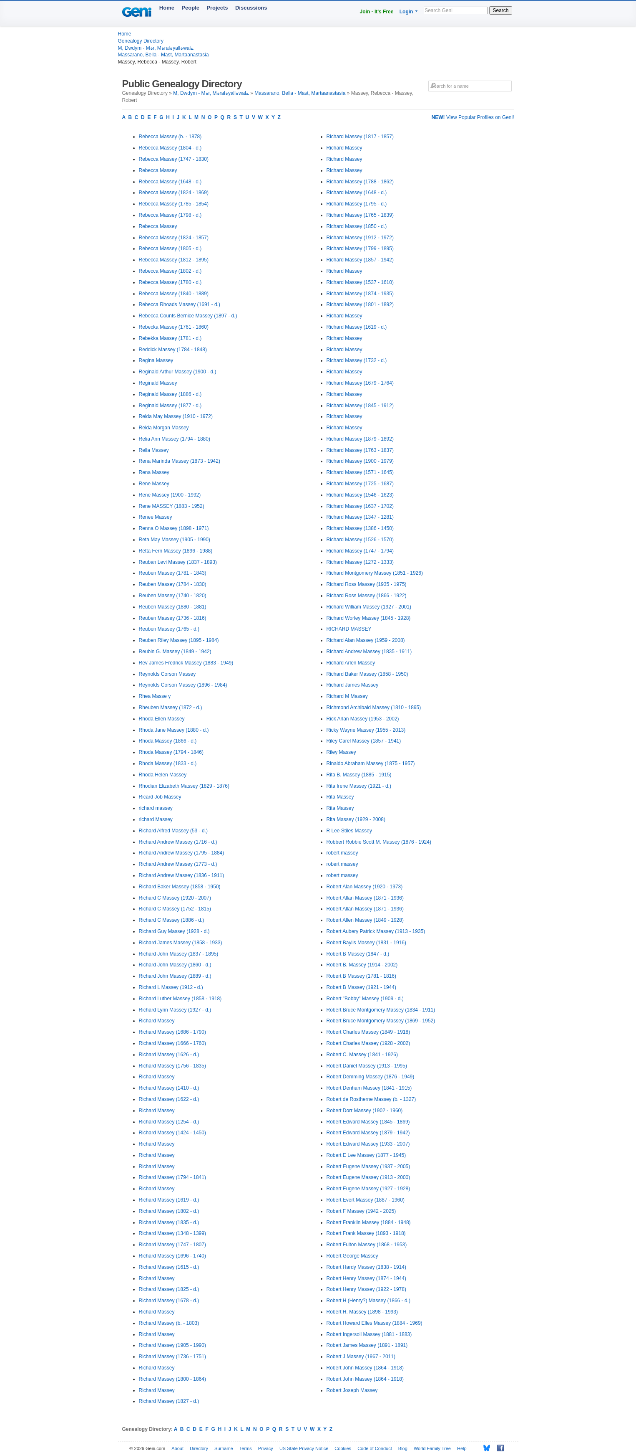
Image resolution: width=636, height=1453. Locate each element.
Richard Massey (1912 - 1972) (360, 238)
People (190, 8)
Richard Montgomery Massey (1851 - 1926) (375, 573)
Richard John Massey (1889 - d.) (175, 976)
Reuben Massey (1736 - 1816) (172, 618)
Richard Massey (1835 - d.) (169, 1222)
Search (500, 10)
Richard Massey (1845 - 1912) (360, 405)
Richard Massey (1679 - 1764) (360, 383)
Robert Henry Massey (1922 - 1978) (366, 1289)
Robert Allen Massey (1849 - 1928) (365, 920)
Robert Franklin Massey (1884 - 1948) (369, 1222)
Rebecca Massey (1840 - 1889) (174, 294)
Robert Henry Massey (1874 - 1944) (366, 1278)
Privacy (265, 1448)
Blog (402, 1448)
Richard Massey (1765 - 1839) (360, 215)
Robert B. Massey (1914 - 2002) (362, 965)
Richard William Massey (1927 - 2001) (369, 607)
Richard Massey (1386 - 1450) (360, 528)
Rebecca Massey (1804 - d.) (170, 148)
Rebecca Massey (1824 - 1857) (174, 238)
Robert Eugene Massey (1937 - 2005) (368, 1166)
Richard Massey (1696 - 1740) (172, 1256)
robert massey (342, 853)
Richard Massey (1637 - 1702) (360, 506)
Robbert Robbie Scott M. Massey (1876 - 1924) (379, 842)
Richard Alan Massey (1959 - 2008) (366, 640)
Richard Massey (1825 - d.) (169, 1289)
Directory (199, 1448)
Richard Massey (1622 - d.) (169, 1099)
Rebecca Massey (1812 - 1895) (174, 260)
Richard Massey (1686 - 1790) (172, 1032)
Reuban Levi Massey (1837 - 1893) (178, 562)
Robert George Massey (352, 1256)
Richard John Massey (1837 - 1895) (179, 954)
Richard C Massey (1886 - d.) (171, 920)
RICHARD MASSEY (349, 629)
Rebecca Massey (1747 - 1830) (174, 159)
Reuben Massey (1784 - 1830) (172, 584)
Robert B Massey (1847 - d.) (358, 954)
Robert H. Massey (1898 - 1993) (362, 1312)
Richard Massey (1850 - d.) (357, 226)
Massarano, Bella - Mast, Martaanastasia (163, 55)
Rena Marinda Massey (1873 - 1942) (179, 461)
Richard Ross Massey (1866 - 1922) (367, 595)
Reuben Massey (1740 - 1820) (172, 595)
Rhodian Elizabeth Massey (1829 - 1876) (184, 786)
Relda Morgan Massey (164, 428)
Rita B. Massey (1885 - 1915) (359, 775)
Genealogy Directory (140, 41)
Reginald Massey (158, 383)
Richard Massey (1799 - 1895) (360, 248)
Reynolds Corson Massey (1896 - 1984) (183, 685)
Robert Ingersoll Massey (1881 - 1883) (369, 1334)
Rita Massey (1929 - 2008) (356, 819)
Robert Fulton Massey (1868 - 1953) (367, 1245)
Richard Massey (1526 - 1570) (360, 540)
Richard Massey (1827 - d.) (169, 1401)
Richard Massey (157, 1021)
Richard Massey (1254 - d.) (169, 1122)
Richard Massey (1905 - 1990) (172, 1345)
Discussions (251, 8)
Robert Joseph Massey (352, 1390)
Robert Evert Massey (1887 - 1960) (366, 1200)
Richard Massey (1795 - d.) (357, 204)
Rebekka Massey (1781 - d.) (170, 338)
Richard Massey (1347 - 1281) (360, 517)
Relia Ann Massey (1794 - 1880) (174, 439)
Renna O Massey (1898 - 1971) (174, 528)
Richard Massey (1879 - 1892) (360, 439)
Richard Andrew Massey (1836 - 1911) (181, 875)
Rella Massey (154, 450)
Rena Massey (154, 472)
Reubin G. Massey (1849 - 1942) (175, 651)
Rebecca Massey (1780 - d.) (170, 282)
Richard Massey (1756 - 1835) (172, 1066)
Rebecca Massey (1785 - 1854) (174, 204)
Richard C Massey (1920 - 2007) (175, 898)
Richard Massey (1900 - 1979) (360, 461)
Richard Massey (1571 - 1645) (360, 472)
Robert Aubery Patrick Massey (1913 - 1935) (376, 931)
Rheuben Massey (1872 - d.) (170, 707)
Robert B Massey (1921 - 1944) (361, 987)
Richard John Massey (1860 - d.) (175, 965)
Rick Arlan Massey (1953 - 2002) (363, 719)
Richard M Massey (347, 696)
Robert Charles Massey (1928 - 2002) (368, 1043)
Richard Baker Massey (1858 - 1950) (180, 887)
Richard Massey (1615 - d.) (169, 1267)
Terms (245, 1448)
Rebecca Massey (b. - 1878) (170, 136)
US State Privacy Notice (303, 1448)
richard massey (156, 808)
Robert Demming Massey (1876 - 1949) (371, 1077)
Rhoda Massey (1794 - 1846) (171, 752)
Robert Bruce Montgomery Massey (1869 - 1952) (381, 1021)
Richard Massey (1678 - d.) (169, 1300)
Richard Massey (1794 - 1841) (172, 1177)
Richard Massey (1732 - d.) (357, 360)
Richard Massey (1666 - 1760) (172, 1043)
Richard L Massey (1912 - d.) (171, 987)
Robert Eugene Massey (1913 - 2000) (368, 1177)
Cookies (342, 1448)
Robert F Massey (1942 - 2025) (361, 1211)
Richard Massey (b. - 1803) (169, 1323)
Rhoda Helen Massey (163, 775)
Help (462, 1448)
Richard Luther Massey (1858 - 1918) (180, 999)
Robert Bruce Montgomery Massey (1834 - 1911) (381, 1010)
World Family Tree (432, 1448)
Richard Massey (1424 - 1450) (172, 1133)
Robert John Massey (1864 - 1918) (365, 1368)
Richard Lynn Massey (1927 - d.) (175, 1010)
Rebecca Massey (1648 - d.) (170, 182)
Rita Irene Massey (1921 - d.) (359, 786)
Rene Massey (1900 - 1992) (170, 495)
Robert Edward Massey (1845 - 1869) (368, 1122)
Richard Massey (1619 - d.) (169, 1200)
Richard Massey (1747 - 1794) (360, 551)
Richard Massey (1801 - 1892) (360, 304)
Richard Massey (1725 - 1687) (360, 484)
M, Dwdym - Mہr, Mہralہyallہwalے (156, 48)
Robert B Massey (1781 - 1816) (361, 976)
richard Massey (156, 819)
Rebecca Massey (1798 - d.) (170, 215)
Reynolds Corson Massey (167, 674)
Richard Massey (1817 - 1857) (360, 136)
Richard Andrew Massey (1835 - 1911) (369, 651)
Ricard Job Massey (160, 797)
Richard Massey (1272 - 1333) (360, 562)
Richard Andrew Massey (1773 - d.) (178, 864)
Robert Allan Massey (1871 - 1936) (365, 898)
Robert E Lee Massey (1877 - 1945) (366, 1155)
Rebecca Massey (158, 170)
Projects (217, 8)
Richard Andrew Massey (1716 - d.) (178, 842)
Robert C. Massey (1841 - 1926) (362, 1054)
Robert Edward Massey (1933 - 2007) (368, 1144)
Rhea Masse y (155, 696)
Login (406, 12)
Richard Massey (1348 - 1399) (172, 1233)
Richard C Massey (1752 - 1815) (175, 909)
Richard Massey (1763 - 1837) (360, 450)
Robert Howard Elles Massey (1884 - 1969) (374, 1323)
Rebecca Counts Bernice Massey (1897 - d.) (188, 316)
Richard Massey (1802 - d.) (169, 1211)
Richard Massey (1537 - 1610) (360, 282)
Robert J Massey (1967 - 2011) (361, 1356)
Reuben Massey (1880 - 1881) (172, 607)
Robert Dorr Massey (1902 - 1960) (365, 1110)
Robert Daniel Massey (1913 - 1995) (367, 1066)
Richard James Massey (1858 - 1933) (180, 943)
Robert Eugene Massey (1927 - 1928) (368, 1189)
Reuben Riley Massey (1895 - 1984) (179, 640)
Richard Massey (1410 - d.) (169, 1088)
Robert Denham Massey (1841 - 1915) (369, 1088)
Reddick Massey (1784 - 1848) (173, 349)
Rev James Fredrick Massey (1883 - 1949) (186, 663)
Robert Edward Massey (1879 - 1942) (368, 1133)
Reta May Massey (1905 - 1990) (174, 540)
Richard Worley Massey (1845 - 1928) (369, 618)
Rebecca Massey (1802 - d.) (170, 271)
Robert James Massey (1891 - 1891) (367, 1345)
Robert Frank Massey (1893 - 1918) (366, 1233)
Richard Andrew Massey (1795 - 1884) (181, 853)
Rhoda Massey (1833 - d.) (168, 763)
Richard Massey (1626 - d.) (169, 1054)
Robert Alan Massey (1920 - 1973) (365, 887)
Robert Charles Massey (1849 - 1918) (368, 1032)
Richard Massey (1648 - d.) (357, 192)
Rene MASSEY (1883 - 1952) (171, 506)
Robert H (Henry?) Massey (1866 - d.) (368, 1300)
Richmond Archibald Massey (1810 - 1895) (374, 707)
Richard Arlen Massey (351, 663)
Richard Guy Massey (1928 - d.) (174, 931)
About (177, 1448)
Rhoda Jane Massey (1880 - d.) (174, 730)
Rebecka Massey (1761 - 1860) (174, 327)
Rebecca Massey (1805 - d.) (170, 248)
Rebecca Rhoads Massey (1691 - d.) (179, 304)
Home (166, 8)
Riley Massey (341, 752)
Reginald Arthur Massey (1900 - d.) (177, 372)
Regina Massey (156, 360)
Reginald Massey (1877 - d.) (170, 405)
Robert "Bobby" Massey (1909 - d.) (365, 999)
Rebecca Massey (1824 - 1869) (174, 192)
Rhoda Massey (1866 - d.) (168, 741)
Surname (223, 1448)
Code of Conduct (374, 1448)
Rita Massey (340, 797)
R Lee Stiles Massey (349, 831)
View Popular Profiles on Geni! (473, 117)
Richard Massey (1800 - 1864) (172, 1379)
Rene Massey (154, 484)
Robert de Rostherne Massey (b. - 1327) (371, 1099)
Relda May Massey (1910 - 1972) (176, 416)
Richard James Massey (353, 685)
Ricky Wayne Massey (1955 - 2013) (366, 730)
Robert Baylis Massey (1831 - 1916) (366, 943)
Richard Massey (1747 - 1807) (172, 1245)
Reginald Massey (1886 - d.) (170, 394)
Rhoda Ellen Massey (162, 719)
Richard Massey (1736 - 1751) (172, 1356)
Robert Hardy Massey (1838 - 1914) (366, 1267)
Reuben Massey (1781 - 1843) (172, 573)
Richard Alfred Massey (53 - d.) (173, 831)
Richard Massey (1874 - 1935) (360, 294)
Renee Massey (155, 517)
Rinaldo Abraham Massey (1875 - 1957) (371, 763)
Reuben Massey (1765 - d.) (169, 629)
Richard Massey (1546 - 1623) (360, 495)
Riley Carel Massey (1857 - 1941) (364, 741)
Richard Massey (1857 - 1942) (360, 260)
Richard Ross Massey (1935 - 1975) (367, 584)
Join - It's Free (377, 12)
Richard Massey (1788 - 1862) (360, 182)
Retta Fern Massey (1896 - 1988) (176, 551)
